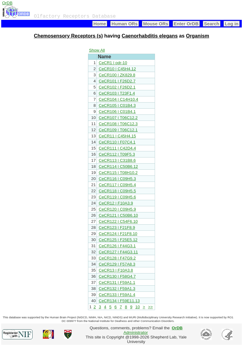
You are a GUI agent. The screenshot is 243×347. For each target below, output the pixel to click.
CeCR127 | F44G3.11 (118, 252)
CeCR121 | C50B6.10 (118, 215)
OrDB (7, 3)
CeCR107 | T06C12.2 (118, 117)
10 (137, 307)
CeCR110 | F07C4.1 (117, 142)
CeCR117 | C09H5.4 (117, 185)
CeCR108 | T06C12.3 (118, 123)
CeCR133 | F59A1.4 (117, 294)
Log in (231, 23)
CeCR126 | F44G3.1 (117, 246)
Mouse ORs (155, 23)
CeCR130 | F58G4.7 (117, 276)
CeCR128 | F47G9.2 (117, 258)
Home (99, 23)
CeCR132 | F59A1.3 (117, 288)
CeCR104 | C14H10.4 (118, 99)
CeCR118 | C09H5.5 (117, 191)
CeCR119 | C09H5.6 (117, 197)
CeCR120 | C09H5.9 (117, 209)
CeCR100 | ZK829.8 (117, 75)
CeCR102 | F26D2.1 (117, 87)
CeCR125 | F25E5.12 (118, 239)
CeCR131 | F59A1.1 (117, 282)
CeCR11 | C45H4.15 (117, 136)
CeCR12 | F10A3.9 (116, 203)
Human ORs (124, 23)
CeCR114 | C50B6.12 (118, 166)
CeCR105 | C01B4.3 (117, 105)
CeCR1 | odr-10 (113, 62)
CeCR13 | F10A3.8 (116, 270)
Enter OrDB (186, 23)
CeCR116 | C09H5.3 (117, 178)
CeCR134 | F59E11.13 (119, 300)
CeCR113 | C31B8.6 (117, 160)
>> (150, 307)
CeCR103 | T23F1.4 (117, 93)
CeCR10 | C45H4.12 (117, 69)
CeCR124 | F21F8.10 (118, 233)
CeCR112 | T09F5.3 (117, 154)
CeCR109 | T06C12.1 (118, 130)
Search (211, 23)
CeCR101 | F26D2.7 (117, 81)
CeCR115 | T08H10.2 (118, 172)
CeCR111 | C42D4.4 (117, 148)
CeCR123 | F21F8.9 (117, 227)
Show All (97, 50)
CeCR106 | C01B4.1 (117, 111)
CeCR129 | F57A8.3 (117, 264)
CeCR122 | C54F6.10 (118, 221)
